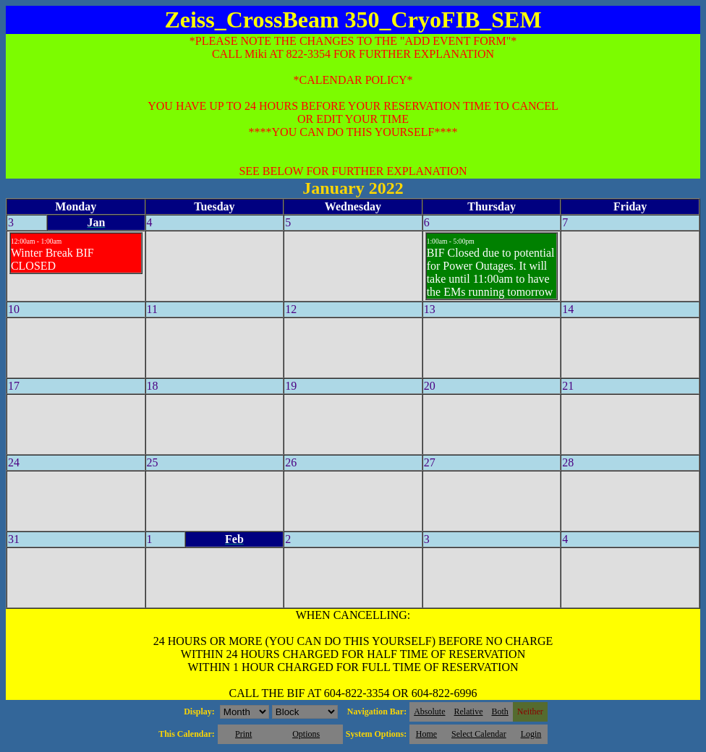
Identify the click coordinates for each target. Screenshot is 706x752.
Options (306, 734)
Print (243, 734)
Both (500, 711)
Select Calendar (478, 734)
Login (531, 734)
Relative (468, 711)
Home (426, 734)
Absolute (429, 711)
